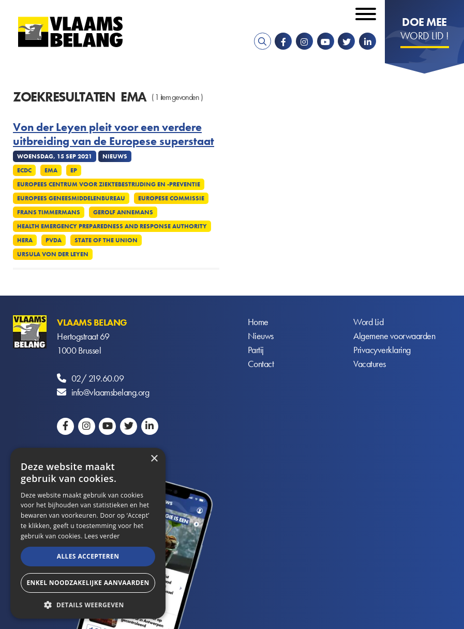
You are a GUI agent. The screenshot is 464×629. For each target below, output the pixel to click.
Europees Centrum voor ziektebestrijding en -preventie (108, 184)
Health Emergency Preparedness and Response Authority (112, 226)
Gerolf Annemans (123, 212)
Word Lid (368, 322)
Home (258, 322)
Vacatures (369, 364)
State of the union (106, 240)
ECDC (24, 170)
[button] (88, 603)
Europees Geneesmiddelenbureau (71, 198)
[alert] (88, 533)
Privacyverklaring (382, 350)
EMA (50, 170)
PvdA (54, 240)
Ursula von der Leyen (52, 254)
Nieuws (261, 336)
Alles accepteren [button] (88, 556)
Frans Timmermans (48, 212)
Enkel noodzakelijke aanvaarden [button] (87, 582)
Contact (261, 364)
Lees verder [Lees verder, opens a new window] (102, 536)
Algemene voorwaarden (394, 336)
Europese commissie (171, 198)
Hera (25, 240)
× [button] (154, 459)
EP (73, 170)
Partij (256, 350)
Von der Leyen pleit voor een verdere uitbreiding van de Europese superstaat (113, 134)
